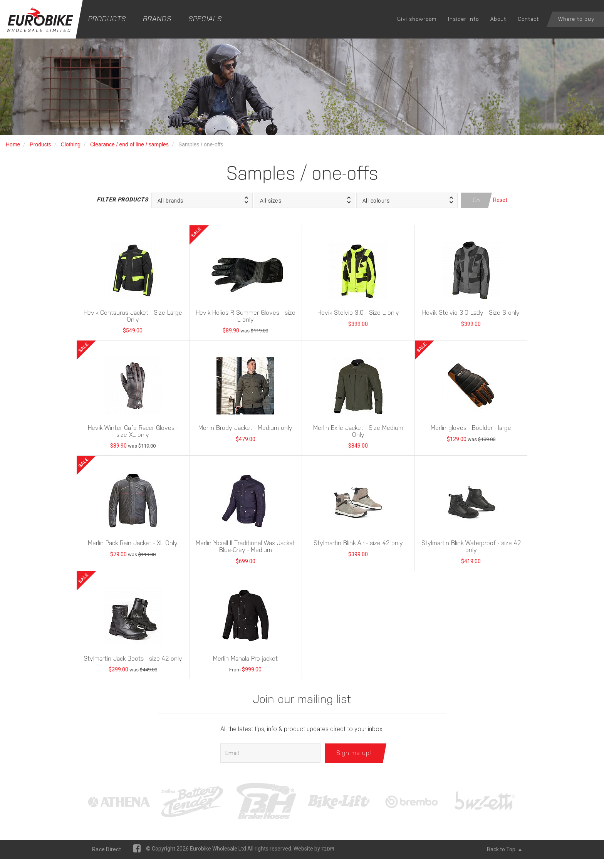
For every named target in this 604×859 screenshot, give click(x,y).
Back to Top (504, 849)
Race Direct (106, 849)
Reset (500, 200)
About (498, 19)
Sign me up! (353, 753)
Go (476, 200)
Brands (157, 19)
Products (107, 19)
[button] (202, 200)
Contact (528, 19)
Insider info (463, 19)
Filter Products (122, 199)
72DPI (327, 849)
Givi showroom (416, 19)
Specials (205, 19)
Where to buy (576, 19)
